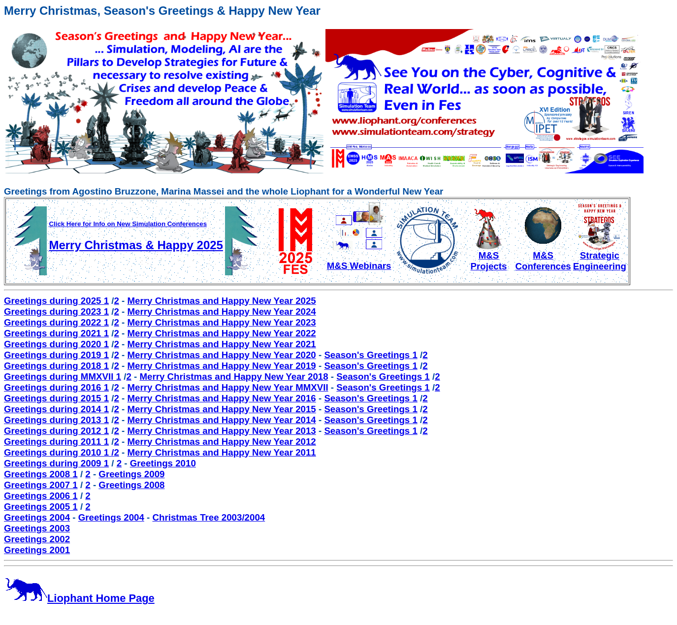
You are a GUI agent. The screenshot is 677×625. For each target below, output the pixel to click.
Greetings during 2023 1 (56, 311)
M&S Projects (488, 256)
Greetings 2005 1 (41, 506)
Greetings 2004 (37, 517)
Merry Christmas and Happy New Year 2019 (222, 366)
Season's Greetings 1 (370, 355)
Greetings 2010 (163, 463)
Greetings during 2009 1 (56, 463)
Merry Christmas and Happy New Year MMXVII (228, 387)
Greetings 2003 (37, 528)
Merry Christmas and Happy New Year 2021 (222, 344)
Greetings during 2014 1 (56, 409)
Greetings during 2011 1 (56, 441)
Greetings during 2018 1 (56, 366)
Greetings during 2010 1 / (59, 452)
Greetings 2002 (37, 539)
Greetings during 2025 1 (56, 301)
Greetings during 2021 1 (56, 333)
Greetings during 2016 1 (56, 387)
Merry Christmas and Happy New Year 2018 (233, 376)
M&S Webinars (359, 261)
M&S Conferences (543, 256)
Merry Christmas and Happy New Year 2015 (222, 409)
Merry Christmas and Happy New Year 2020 (222, 355)
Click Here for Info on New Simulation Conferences (128, 224)
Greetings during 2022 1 (56, 322)
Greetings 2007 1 (41, 485)
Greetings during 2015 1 (56, 398)
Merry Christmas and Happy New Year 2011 (222, 452)
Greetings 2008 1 (41, 474)
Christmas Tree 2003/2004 (208, 517)
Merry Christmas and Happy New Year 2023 (222, 322)
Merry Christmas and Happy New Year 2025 (222, 301)
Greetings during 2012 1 (56, 431)
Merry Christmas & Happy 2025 (136, 245)
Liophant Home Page (79, 598)
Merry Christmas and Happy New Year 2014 (222, 420)
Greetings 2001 (37, 550)
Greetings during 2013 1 (56, 420)
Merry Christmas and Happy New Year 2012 (222, 441)
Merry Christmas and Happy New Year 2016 (222, 398)
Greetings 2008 (131, 485)
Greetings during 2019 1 (56, 355)
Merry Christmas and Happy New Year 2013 (222, 431)
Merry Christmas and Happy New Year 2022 (222, 333)
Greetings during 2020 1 (56, 344)
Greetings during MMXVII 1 (62, 376)
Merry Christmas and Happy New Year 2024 (222, 311)
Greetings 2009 (131, 474)
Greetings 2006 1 (41, 496)
